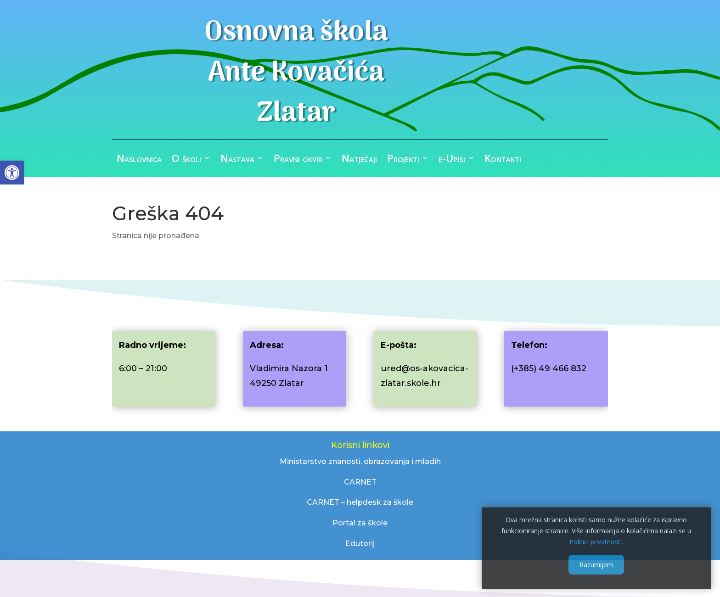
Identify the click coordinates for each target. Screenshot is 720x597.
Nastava (237, 160)
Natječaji (359, 160)
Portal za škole (360, 523)
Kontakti (502, 160)
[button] (12, 172)
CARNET (360, 482)
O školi (186, 160)
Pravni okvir (298, 160)
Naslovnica (139, 160)
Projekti (403, 160)
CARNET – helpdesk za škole (360, 502)
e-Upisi (452, 160)
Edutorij (360, 543)
